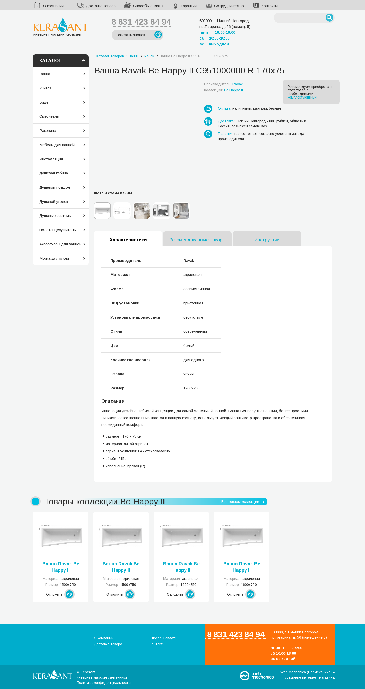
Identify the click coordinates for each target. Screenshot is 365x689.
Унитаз (45, 88)
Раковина (47, 130)
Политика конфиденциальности (104, 683)
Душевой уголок (53, 201)
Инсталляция (51, 159)
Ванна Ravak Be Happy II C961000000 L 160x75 (181, 567)
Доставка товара (101, 6)
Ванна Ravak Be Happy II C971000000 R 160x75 (241, 567)
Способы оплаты (148, 6)
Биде (43, 102)
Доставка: (226, 121)
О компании (53, 6)
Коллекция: (223, 90)
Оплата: (224, 108)
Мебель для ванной (57, 145)
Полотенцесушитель (57, 230)
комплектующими (302, 97)
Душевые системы (55, 215)
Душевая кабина (53, 173)
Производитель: (223, 84)
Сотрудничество (229, 6)
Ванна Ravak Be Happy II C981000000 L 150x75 (60, 567)
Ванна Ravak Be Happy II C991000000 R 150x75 (121, 567)
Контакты (269, 6)
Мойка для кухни (54, 258)
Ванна (44, 74)
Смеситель (49, 116)
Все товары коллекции (240, 502)
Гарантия (189, 6)
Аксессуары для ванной (60, 244)
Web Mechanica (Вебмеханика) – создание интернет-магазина (307, 674)
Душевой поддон (54, 187)
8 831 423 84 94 (141, 21)
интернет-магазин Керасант (60, 27)
